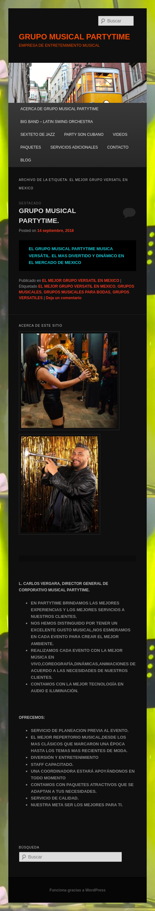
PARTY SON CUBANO (84, 134)
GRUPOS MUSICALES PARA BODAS (77, 292)
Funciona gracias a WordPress (77, 890)
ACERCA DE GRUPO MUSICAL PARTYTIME (59, 109)
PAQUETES (30, 147)
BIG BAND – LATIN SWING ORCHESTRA (56, 121)
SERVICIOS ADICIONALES (74, 147)
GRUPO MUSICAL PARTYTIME (74, 36)
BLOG (25, 160)
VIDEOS (120, 134)
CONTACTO (117, 147)
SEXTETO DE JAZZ (37, 134)
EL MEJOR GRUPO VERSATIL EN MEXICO (80, 280)
